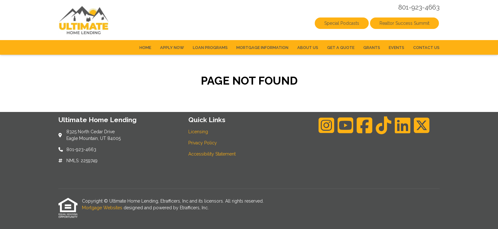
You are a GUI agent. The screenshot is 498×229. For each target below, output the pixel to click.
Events (396, 47)
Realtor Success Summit (404, 23)
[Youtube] (345, 125)
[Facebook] (364, 125)
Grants (371, 47)
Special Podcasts (341, 23)
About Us (307, 47)
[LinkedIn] (402, 125)
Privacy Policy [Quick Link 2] (202, 142)
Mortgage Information (262, 47)
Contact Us (426, 47)
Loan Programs (210, 47)
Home (145, 47)
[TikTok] (383, 125)
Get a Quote (340, 47)
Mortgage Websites (103, 207)
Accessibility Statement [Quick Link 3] (212, 153)
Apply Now (172, 47)
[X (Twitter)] (421, 125)
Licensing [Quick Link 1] (198, 131)
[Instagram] (326, 125)
